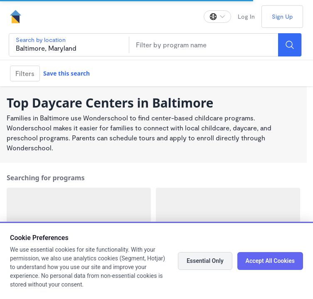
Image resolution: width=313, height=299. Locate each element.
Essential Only (205, 260)
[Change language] (217, 16)
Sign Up (282, 16)
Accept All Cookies (270, 260)
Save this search (66, 73)
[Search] (289, 44)
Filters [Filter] (25, 73)
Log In (246, 16)
